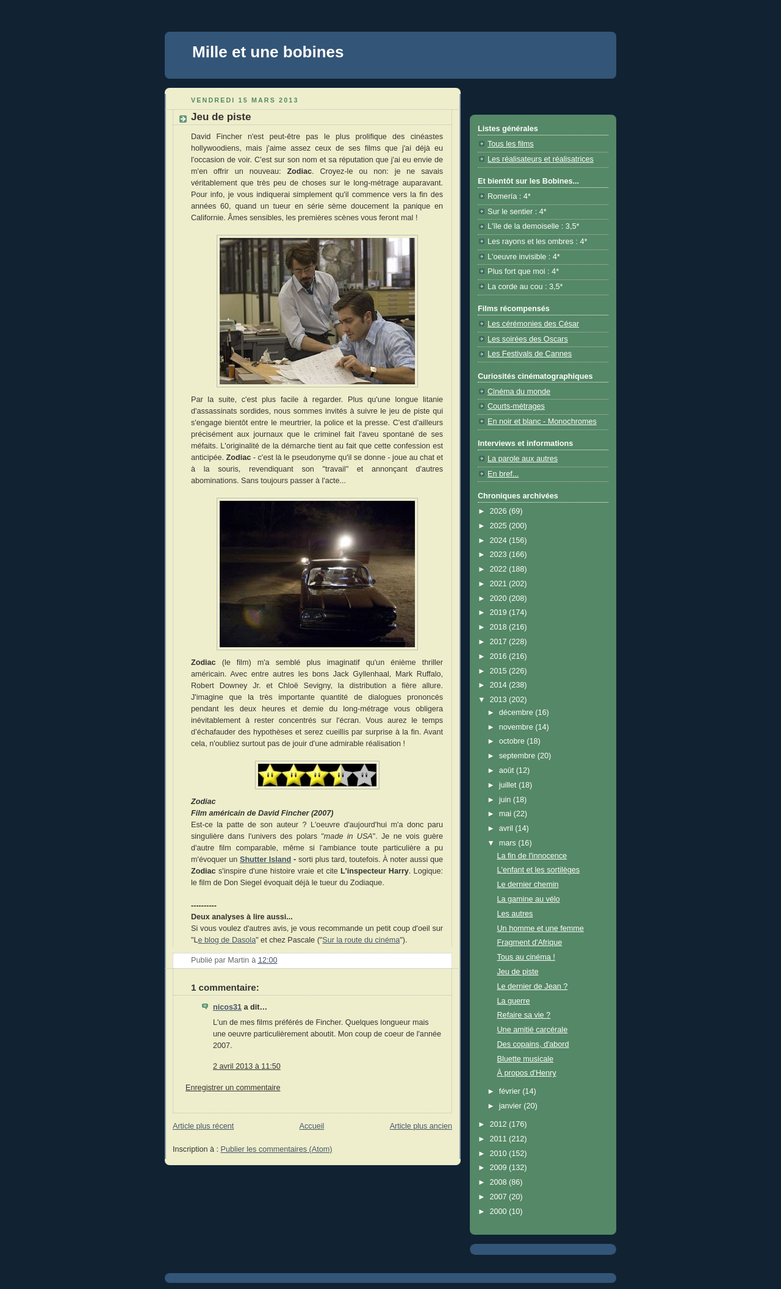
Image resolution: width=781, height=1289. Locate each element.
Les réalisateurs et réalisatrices (541, 159)
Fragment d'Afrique (530, 942)
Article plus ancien (421, 1126)
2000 (499, 1211)
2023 (499, 554)
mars (509, 843)
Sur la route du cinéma (361, 940)
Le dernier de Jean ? (532, 986)
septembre (518, 756)
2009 (499, 1167)
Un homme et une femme (540, 928)
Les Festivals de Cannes (530, 354)
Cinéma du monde (519, 391)
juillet (509, 785)
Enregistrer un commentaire (233, 1087)
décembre (517, 712)
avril (507, 828)
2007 (499, 1197)
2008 (499, 1182)
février (511, 1091)
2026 (499, 511)
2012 (499, 1124)
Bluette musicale (525, 1059)
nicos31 (227, 1007)
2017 (499, 641)
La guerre (513, 1001)
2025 (499, 526)
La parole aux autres (523, 458)
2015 (499, 671)
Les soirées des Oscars (528, 339)
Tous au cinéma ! (526, 957)
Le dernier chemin (528, 884)
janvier (511, 1106)
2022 (499, 569)
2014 (499, 685)
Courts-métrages (516, 406)
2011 (499, 1139)
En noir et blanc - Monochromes (542, 421)
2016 (499, 656)
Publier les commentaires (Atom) (277, 1149)
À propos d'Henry (526, 1073)
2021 (499, 584)
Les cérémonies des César (533, 324)
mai (506, 814)
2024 (499, 540)
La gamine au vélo (528, 899)
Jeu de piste (518, 972)
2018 (499, 627)
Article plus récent (203, 1126)
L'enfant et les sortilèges (538, 870)
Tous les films (511, 144)
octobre (513, 741)
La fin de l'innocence (532, 856)
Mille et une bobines (268, 52)
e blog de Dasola (227, 940)
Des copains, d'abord (533, 1044)
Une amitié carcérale (532, 1029)
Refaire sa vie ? (524, 1015)
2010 (499, 1153)
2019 (499, 612)
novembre (517, 727)
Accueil (312, 1126)
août (507, 770)
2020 (499, 598)
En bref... (503, 474)
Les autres (515, 914)
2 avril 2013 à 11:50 (247, 1066)
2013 (499, 699)
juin (506, 799)
